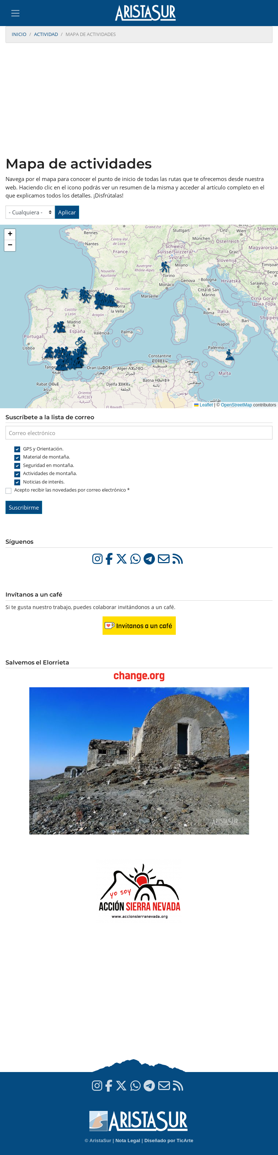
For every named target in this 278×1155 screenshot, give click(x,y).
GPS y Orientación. (43, 448)
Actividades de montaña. (50, 473)
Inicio (19, 34)
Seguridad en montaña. (48, 465)
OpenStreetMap (236, 405)
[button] (72, 364)
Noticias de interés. (43, 481)
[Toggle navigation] (15, 13)
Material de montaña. (46, 456)
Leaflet (203, 405)
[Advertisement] (139, 100)
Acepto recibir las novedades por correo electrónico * (72, 489)
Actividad (46, 34)
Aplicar (67, 212)
